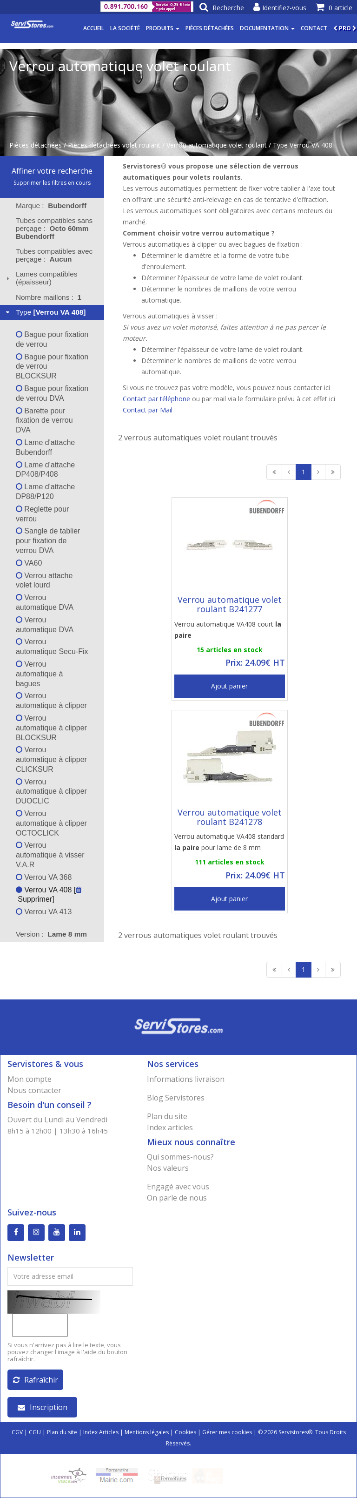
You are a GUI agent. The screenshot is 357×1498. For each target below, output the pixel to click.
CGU (35, 1432)
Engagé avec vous (178, 1186)
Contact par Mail (147, 409)
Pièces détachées (209, 28)
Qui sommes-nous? (180, 1157)
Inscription (42, 1407)
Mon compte (29, 1079)
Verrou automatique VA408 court (227, 630)
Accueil (93, 28)
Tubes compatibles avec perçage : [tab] (54, 255)
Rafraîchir (35, 1380)
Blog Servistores (176, 1098)
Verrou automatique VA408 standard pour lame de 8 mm (229, 842)
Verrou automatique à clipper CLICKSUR (51, 759)
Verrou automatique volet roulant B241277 (230, 604)
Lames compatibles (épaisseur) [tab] (41, 278)
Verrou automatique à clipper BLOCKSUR (51, 728)
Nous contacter (34, 1090)
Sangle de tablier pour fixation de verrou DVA (48, 540)
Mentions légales (147, 1432)
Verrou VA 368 (44, 877)
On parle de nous (177, 1198)
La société (125, 28)
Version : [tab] (51, 934)
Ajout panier (229, 686)
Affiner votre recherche (52, 171)
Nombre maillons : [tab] (48, 297)
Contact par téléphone (156, 398)
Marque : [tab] (51, 205)
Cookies (185, 1432)
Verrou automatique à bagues (39, 674)
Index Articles (101, 1432)
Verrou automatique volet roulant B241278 (230, 817)
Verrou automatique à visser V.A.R (50, 855)
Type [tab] (45, 312)
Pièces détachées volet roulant (114, 145)
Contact (314, 28)
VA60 (29, 563)
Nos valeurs (168, 1168)
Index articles (170, 1127)
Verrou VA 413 (44, 912)
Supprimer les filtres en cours (52, 183)
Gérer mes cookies (227, 1432)
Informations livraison (186, 1079)
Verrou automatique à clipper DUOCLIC (51, 791)
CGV (17, 1432)
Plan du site (167, 1116)
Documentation (267, 28)
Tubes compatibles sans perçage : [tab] (54, 228)
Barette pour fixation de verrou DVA (44, 420)
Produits (162, 28)
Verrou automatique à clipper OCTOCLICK (51, 823)
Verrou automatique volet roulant (216, 145)
